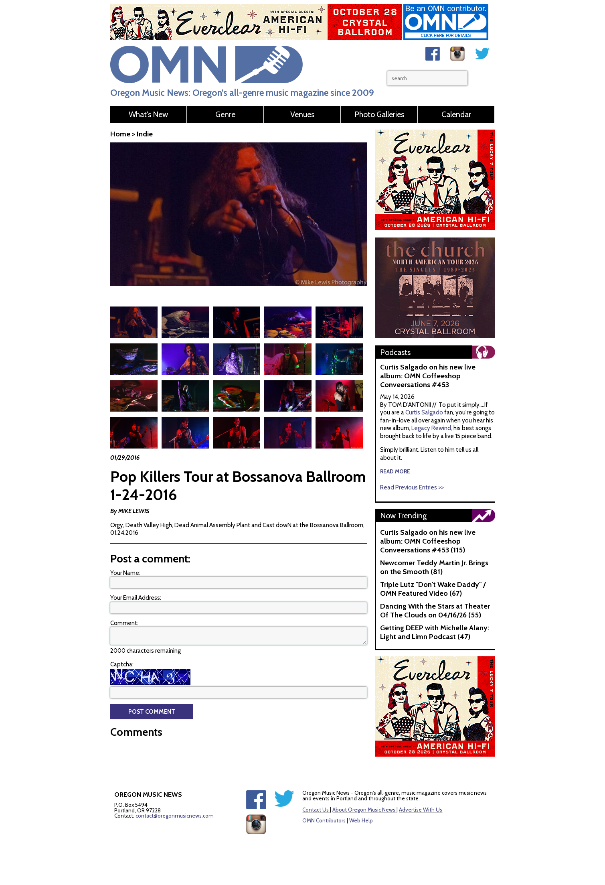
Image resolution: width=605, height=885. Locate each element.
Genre (225, 114)
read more (395, 471)
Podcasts (395, 352)
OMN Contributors (324, 820)
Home (120, 134)
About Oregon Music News (363, 809)
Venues (302, 114)
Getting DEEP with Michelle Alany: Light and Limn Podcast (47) (434, 632)
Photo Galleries (379, 114)
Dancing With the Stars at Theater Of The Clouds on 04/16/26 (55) (435, 610)
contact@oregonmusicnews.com (175, 815)
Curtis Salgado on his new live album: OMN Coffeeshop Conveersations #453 (428, 376)
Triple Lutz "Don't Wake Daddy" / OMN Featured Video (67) (433, 589)
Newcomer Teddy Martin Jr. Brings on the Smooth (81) (434, 567)
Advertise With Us (420, 809)
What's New (148, 114)
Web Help (361, 820)
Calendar (456, 114)
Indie (145, 134)
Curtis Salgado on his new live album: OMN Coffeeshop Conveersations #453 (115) (428, 541)
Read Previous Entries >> (412, 487)
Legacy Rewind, (431, 428)
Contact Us (315, 809)
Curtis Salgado (424, 412)
